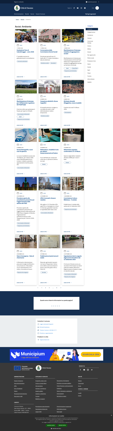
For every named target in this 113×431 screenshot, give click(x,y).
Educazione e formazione (63, 381)
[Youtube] (77, 8)
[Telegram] (84, 8)
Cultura (89, 46)
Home (17, 19)
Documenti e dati (18, 396)
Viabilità (89, 82)
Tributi (89, 73)
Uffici (15, 386)
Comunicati (81, 383)
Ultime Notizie (90, 79)
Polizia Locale (90, 58)
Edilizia (89, 49)
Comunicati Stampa (90, 42)
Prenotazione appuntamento (42, 406)
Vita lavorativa (39, 386)
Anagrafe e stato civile (40, 381)
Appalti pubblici (39, 391)
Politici (15, 391)
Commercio (90, 35)
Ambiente (89, 29)
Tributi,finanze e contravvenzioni (65, 386)
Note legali (59, 412)
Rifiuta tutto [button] (62, 425)
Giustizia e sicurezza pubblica (64, 383)
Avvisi (19, 45)
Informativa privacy (61, 409)
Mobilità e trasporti (40, 399)
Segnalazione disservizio (41, 409)
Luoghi (79, 393)
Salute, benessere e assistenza (64, 391)
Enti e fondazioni (18, 388)
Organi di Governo (18, 381)
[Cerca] (97, 8)
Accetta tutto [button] (51, 425)
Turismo (89, 76)
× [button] (111, 415)
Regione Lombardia (18, 2)
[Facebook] (73, 8)
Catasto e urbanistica (40, 394)
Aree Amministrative (19, 383)
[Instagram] (80, 8)
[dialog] (56, 422)
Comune (89, 38)
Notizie (80, 381)
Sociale (89, 67)
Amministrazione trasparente (64, 406)
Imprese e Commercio (40, 388)
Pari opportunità (91, 55)
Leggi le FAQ (38, 412)
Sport (88, 70)
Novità (22, 19)
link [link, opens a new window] (70, 422)
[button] (56, 428)
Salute (89, 64)
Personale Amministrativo (20, 394)
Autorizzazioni (60, 394)
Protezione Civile (91, 61)
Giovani (89, 52)
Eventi (79, 396)
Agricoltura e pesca (61, 396)
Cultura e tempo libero (40, 383)
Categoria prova (91, 32)
